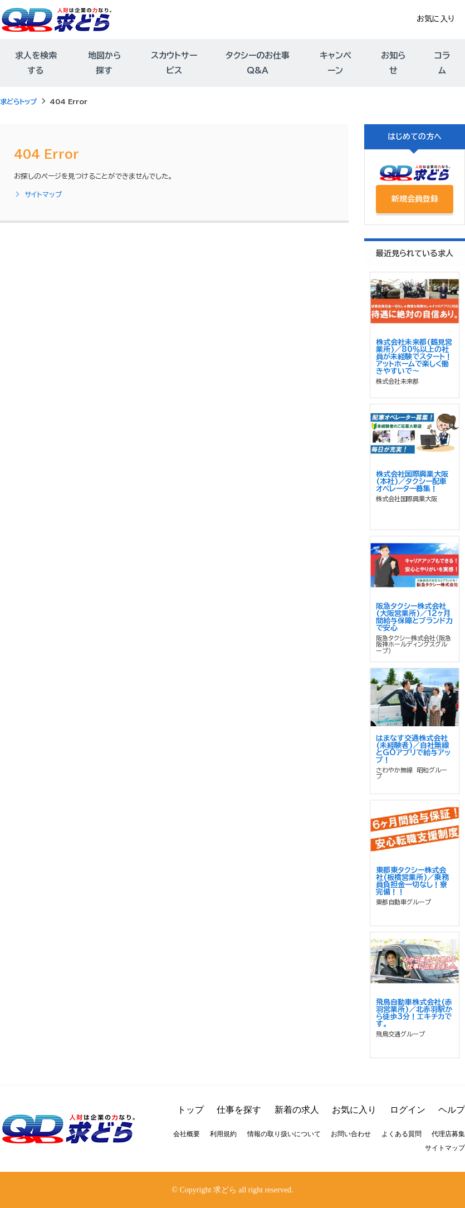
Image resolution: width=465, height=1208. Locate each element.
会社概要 (186, 1134)
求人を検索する (36, 63)
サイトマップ (38, 194)
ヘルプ (451, 1109)
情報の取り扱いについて (284, 1134)
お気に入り (435, 19)
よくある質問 (401, 1134)
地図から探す (104, 63)
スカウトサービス (174, 63)
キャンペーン (335, 63)
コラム (442, 63)
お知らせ (393, 63)
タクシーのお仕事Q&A (258, 63)
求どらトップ (18, 101)
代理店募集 (448, 1134)
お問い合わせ (351, 1134)
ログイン (407, 1109)
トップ (190, 1109)
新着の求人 (297, 1109)
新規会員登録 (414, 199)
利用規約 (223, 1134)
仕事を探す (239, 1109)
